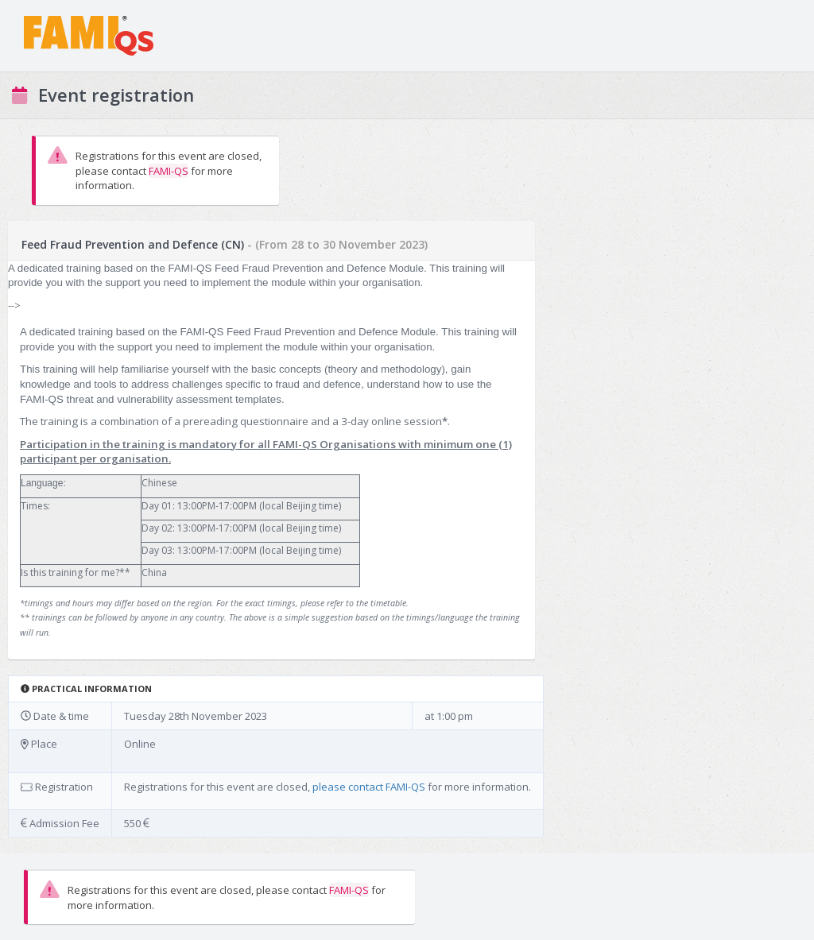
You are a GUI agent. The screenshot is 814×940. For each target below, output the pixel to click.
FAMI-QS (168, 171)
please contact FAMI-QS (368, 786)
